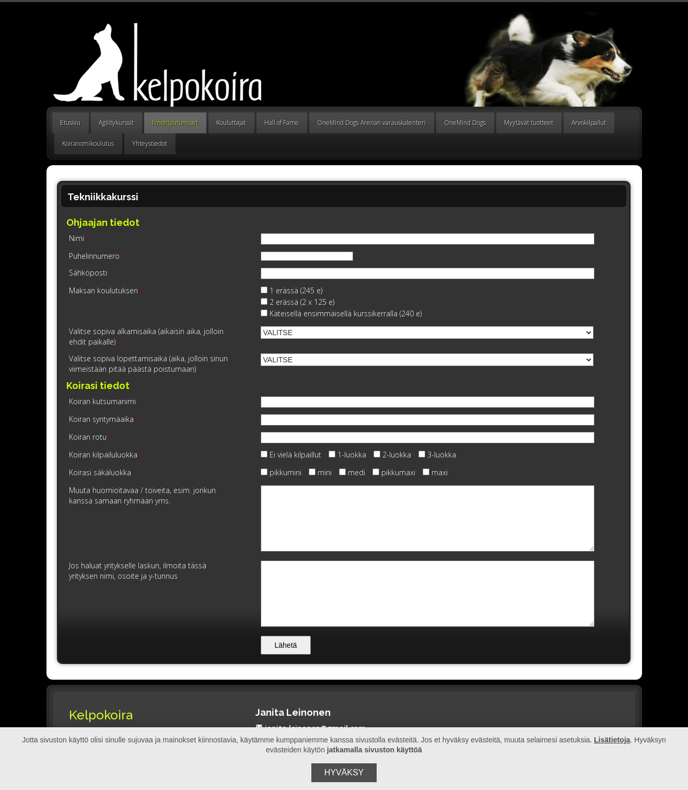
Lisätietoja (612, 740)
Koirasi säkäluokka (100, 472)
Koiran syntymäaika (104, 419)
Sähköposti (91, 273)
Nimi (79, 238)
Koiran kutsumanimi (105, 401)
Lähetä (286, 645)
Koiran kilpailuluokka (106, 455)
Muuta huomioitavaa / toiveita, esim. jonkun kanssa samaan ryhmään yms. (142, 495)
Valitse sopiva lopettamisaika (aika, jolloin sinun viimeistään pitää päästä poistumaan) (148, 363)
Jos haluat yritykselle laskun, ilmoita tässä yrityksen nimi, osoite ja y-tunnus (137, 570)
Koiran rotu (90, 437)
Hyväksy (344, 772)
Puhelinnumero (97, 256)
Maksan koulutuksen (106, 290)
